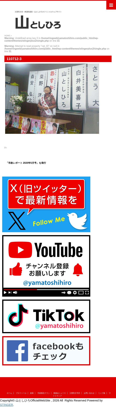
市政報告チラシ (43, 393)
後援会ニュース (59, 393)
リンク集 (101, 393)
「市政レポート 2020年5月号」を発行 (26, 163)
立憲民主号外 (74, 393)
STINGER (6, 404)
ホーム (9, 393)
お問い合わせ (89, 393)
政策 (32, 393)
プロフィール (21, 393)
